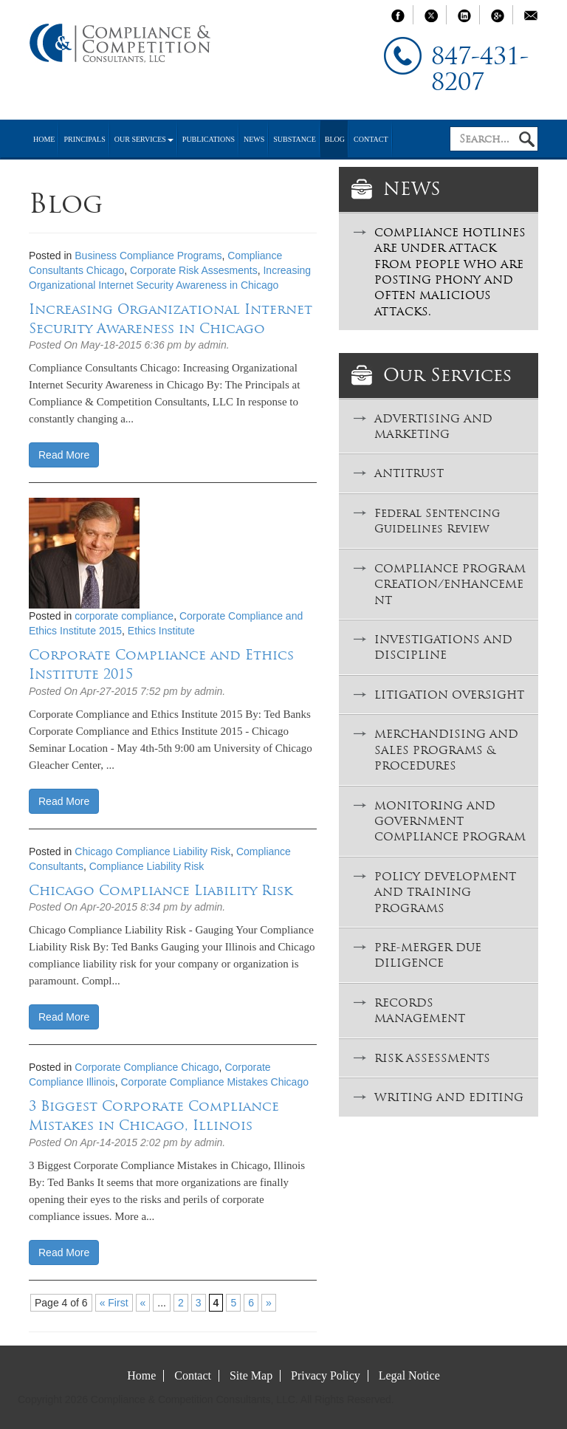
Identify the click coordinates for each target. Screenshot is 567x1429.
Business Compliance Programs (148, 255)
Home (44, 139)
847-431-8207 (480, 69)
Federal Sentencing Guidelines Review (437, 520)
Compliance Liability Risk (147, 866)
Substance (294, 139)
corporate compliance (124, 616)
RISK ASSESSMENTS (432, 1058)
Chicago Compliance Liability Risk (152, 851)
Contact (371, 139)
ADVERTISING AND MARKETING (433, 426)
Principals (84, 139)
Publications (208, 139)
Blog (335, 139)
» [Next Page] (269, 1303)
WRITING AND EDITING (448, 1097)
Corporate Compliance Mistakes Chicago (215, 1082)
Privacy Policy (325, 1375)
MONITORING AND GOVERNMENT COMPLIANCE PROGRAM (450, 821)
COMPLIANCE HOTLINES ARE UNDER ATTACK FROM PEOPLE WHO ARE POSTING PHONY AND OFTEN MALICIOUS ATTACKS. (450, 271)
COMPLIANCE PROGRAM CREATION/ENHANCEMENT (450, 584)
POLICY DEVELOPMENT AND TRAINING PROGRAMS (445, 892)
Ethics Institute (161, 631)
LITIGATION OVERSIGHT (449, 695)
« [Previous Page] (143, 1303)
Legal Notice (409, 1375)
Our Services (143, 139)
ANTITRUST (409, 473)
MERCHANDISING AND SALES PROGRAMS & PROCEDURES (446, 749)
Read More (63, 455)
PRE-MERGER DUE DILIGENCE (427, 955)
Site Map (251, 1375)
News (254, 139)
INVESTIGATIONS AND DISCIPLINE (443, 647)
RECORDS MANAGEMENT (419, 1010)
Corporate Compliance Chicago (147, 1067)
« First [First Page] (114, 1303)
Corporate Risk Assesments (194, 270)
